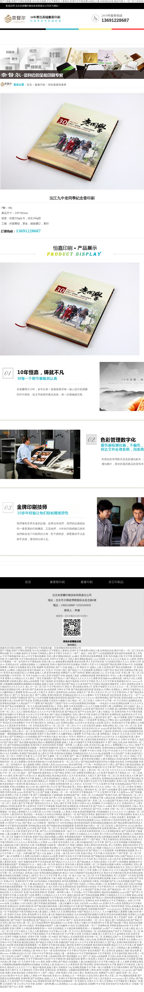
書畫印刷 (40, 84)
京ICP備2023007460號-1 (76, 616)
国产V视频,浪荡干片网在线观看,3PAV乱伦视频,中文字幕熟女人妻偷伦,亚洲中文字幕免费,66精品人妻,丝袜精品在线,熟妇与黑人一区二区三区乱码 (71, 1)
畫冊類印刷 (57, 582)
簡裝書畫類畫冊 (57, 84)
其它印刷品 (116, 582)
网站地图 (4, 653)
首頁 (29, 84)
